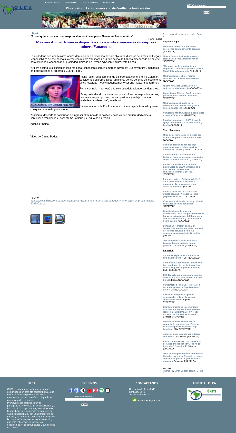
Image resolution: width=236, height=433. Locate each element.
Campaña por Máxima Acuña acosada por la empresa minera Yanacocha (182, 94)
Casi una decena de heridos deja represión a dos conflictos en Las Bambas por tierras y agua (180, 147)
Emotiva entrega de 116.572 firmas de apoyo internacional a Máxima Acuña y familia (182, 122)
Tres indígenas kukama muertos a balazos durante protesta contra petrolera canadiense (180, 243)
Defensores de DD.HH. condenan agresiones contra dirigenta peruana (181, 47)
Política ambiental (90, 2)
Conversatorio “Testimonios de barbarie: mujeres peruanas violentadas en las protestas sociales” (183, 157)
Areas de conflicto (52, 2)
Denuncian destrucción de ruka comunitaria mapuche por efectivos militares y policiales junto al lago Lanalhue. (181, 325)
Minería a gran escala (185, 34)
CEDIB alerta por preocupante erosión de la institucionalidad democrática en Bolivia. (182, 277)
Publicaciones (109, 2)
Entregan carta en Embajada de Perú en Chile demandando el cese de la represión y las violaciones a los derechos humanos (183, 183)
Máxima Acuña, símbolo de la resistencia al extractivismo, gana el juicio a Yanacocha (181, 105)
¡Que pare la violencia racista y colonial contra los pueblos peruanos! (183, 202)
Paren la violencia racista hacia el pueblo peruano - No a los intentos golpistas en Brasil (180, 194)
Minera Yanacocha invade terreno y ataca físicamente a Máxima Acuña (181, 57)
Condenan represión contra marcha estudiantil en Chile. (181, 256)
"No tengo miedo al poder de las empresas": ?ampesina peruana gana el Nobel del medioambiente (183, 68)
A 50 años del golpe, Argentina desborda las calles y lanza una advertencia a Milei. (179, 297)
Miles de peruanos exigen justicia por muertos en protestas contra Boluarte (182, 136)
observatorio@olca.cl (146, 399)
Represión (168, 34)
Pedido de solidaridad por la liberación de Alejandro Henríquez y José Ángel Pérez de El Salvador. (182, 343)
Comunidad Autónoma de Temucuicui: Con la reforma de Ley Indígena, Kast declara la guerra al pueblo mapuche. (182, 265)
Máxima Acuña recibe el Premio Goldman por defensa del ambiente (181, 77)
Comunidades (71, 2)
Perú (35, 33)
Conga (200, 34)
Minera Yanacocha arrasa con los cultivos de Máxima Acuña (180, 87)
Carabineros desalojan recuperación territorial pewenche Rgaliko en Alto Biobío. (181, 287)
